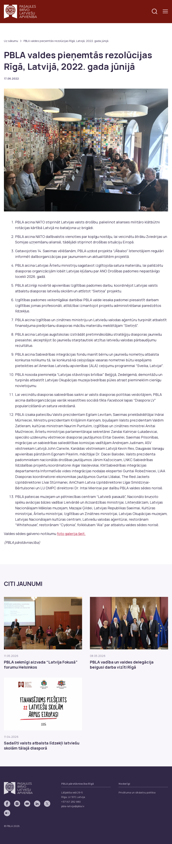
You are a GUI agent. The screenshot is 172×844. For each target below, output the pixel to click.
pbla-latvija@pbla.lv (72, 806)
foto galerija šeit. (71, 533)
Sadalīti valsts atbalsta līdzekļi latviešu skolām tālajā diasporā (41, 746)
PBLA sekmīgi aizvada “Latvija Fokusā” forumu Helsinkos (41, 665)
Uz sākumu (11, 41)
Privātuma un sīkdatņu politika (137, 792)
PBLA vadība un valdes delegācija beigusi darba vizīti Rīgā (122, 665)
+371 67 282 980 (71, 801)
